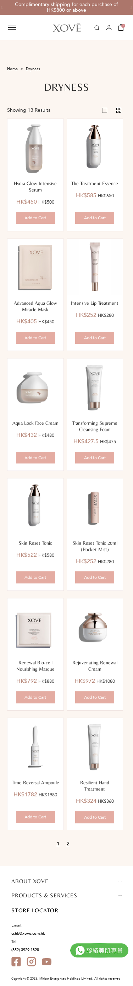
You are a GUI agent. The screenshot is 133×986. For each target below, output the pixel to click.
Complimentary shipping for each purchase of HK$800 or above (66, 7)
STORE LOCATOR (35, 910)
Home (12, 69)
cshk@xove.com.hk (28, 933)
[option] (66, 7)
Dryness (33, 69)
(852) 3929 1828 (25, 950)
